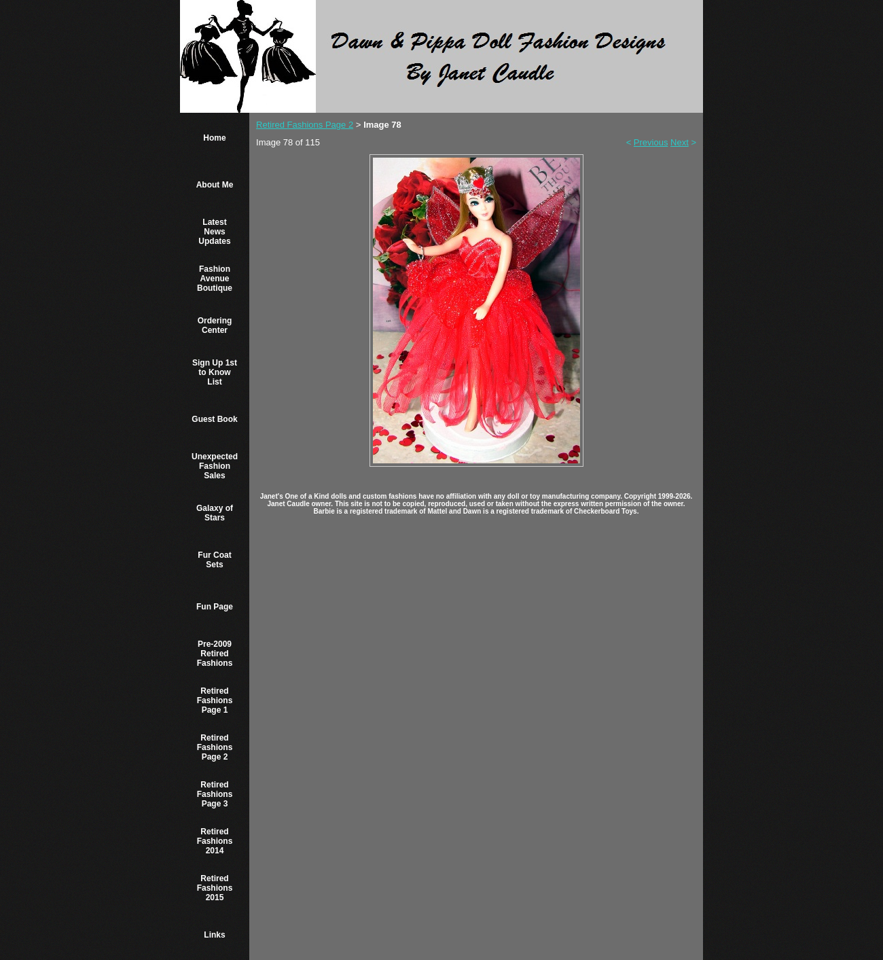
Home (214, 138)
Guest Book (214, 419)
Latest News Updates (214, 231)
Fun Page (214, 606)
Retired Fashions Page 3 (215, 794)
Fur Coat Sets (214, 559)
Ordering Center (215, 325)
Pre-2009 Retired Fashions (215, 653)
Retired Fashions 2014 (215, 841)
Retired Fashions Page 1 (215, 700)
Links (214, 935)
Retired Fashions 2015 (215, 888)
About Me (215, 185)
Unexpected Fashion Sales (215, 466)
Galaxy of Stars (214, 512)
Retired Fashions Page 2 (215, 747)
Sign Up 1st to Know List (214, 372)
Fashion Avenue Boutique (214, 278)
